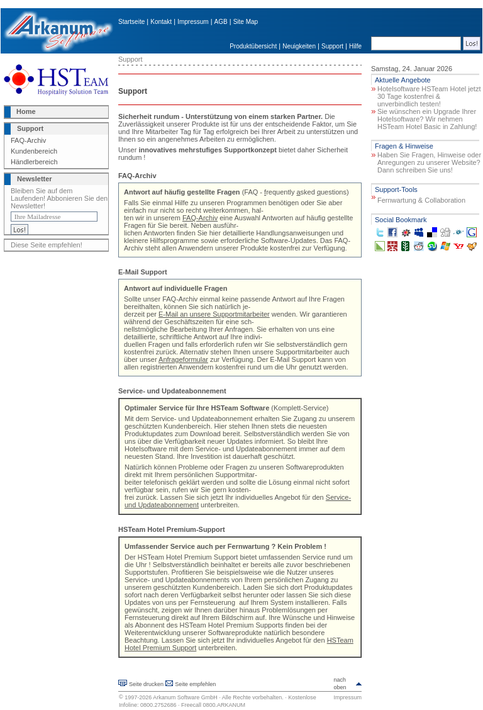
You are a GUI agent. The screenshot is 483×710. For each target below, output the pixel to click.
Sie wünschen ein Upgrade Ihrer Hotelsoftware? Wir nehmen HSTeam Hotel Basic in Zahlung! (427, 119)
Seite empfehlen (195, 684)
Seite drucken (146, 684)
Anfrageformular (183, 359)
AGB (221, 21)
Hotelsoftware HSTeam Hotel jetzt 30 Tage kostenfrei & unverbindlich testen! (428, 96)
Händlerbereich (34, 162)
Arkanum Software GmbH (185, 697)
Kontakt (161, 21)
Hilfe (355, 46)
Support (332, 46)
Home (26, 111)
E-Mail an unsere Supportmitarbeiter (214, 314)
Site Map (245, 21)
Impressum (192, 21)
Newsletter (34, 179)
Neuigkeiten (299, 46)
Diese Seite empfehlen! (46, 245)
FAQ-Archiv (28, 140)
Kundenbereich (34, 151)
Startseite (131, 21)
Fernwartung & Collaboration (421, 200)
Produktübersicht (253, 46)
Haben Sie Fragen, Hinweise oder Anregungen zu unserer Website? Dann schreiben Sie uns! (429, 162)
